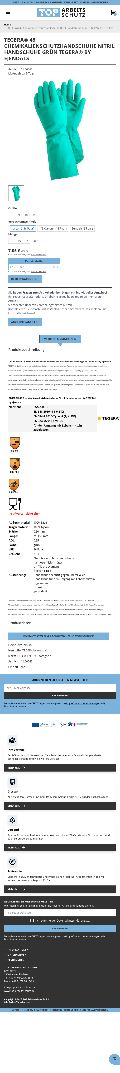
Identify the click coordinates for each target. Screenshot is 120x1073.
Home (7, 24)
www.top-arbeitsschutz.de (19, 990)
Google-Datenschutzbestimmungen (82, 703)
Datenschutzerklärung (71, 920)
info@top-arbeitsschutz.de (19, 987)
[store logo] (61, 12)
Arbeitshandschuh (15, 614)
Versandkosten (38, 254)
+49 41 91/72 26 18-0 (21, 977)
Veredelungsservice (49, 305)
